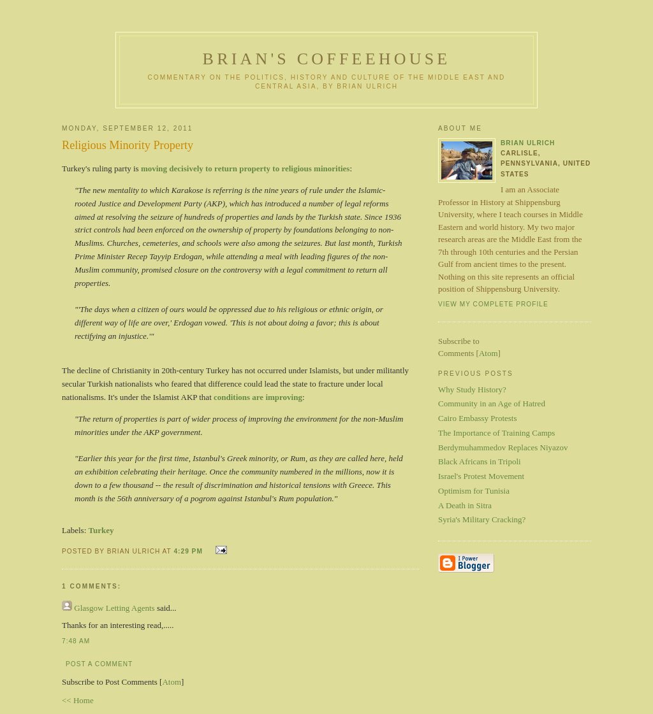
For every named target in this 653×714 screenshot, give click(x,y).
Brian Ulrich (528, 142)
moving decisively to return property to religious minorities (245, 168)
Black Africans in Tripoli (479, 461)
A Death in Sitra (465, 505)
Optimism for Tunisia (474, 491)
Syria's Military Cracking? (481, 519)
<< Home (78, 700)
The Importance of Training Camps (496, 433)
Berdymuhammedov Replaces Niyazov (503, 447)
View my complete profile (493, 304)
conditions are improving (258, 397)
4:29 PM (189, 551)
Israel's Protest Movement (481, 476)
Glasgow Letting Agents (114, 608)
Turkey (101, 530)
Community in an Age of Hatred (491, 403)
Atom (171, 682)
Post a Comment (99, 664)
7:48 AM (76, 641)
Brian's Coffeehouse (327, 59)
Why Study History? (472, 389)
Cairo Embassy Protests (477, 418)
